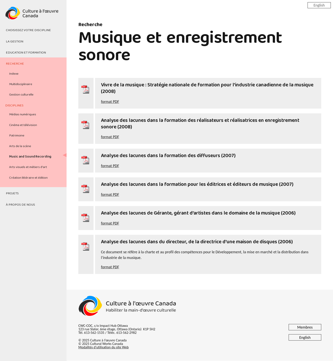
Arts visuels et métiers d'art (28, 167)
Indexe (13, 73)
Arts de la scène (20, 146)
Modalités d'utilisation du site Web (103, 347)
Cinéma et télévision (23, 125)
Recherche (15, 63)
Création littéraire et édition (28, 177)
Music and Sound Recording (30, 156)
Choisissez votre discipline (28, 30)
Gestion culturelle (21, 94)
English (319, 5)
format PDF (110, 101)
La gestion (14, 41)
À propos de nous (20, 204)
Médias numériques (22, 114)
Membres (305, 327)
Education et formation (26, 52)
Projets (12, 193)
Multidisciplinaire (20, 84)
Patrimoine (16, 135)
